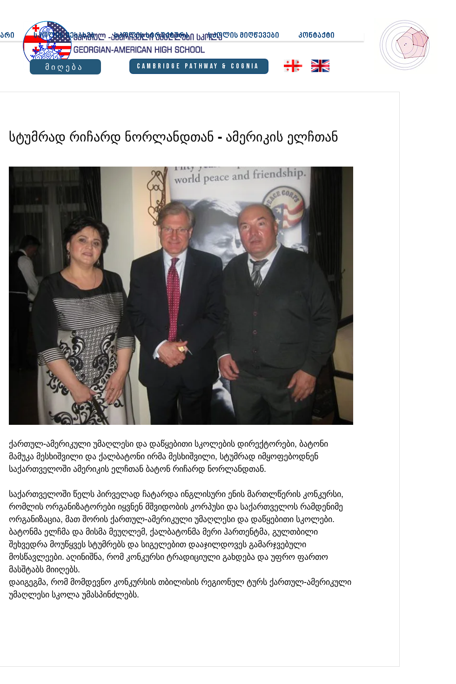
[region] (405, 44)
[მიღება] (65, 66)
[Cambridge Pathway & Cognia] (198, 66)
